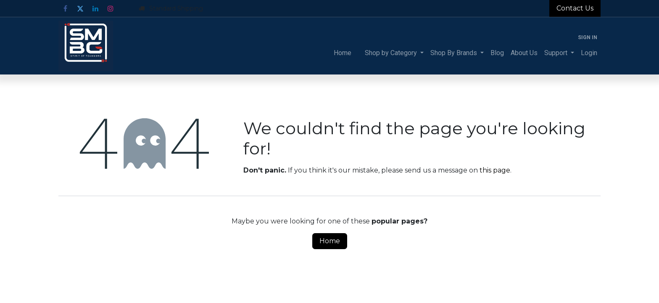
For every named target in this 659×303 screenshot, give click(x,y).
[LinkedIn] (95, 8)
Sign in (587, 37)
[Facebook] (65, 8)
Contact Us (574, 8)
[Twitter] (80, 8)
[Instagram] (110, 8)
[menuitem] (342, 53)
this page (495, 170)
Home (329, 241)
